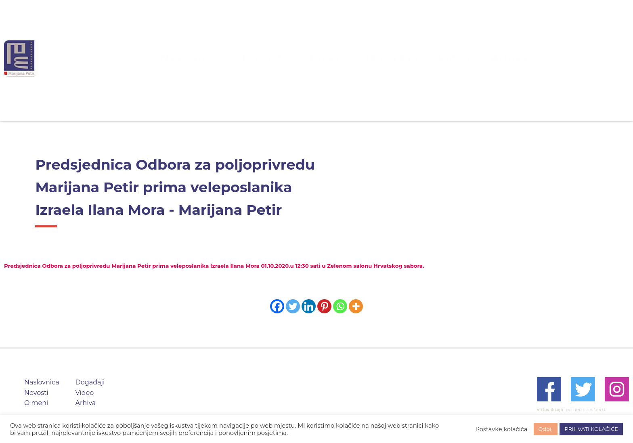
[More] (356, 306)
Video (421, 58)
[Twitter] (293, 306)
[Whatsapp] (340, 306)
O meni (329, 58)
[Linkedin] (309, 306)
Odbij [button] (546, 429)
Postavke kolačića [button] (501, 429)
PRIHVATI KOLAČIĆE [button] (591, 429)
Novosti (284, 58)
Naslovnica (233, 58)
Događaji (376, 58)
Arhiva (461, 58)
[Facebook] (277, 306)
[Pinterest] (324, 306)
